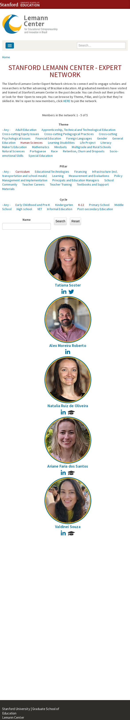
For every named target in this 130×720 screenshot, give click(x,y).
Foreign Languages (79, 138)
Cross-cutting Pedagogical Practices (69, 134)
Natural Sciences (13, 151)
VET (39, 209)
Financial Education (48, 138)
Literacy (106, 143)
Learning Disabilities (61, 143)
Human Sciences (32, 143)
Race (54, 151)
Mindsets (60, 147)
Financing (80, 172)
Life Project (88, 143)
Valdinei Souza (67, 526)
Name (27, 220)
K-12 (81, 205)
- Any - (6, 130)
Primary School (99, 205)
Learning (58, 176)
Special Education (40, 156)
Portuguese (38, 151)
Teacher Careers (33, 184)
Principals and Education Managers (75, 180)
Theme (63, 124)
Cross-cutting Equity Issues (20, 134)
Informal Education (59, 209)
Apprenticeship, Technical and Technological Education (78, 130)
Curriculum (22, 172)
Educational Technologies (52, 172)
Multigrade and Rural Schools (91, 147)
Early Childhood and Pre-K (32, 205)
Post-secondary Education (95, 209)
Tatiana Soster (68, 285)
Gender (102, 138)
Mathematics (41, 147)
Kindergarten (64, 205)
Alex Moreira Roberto (67, 345)
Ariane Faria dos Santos (67, 466)
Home (6, 57)
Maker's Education (14, 147)
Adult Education (25, 130)
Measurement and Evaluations (89, 176)
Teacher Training (61, 184)
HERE (66, 101)
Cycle (63, 199)
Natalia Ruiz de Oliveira (68, 405)
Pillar (63, 166)
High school (24, 209)
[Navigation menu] (10, 45)
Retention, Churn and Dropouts (84, 151)
